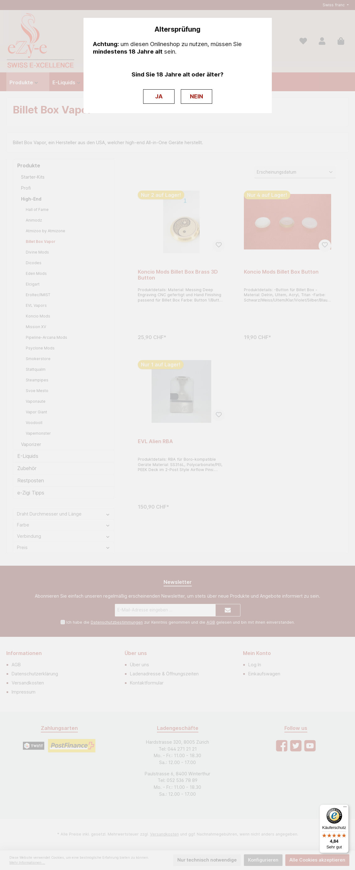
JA (159, 96)
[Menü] (345, 808)
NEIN (196, 96)
